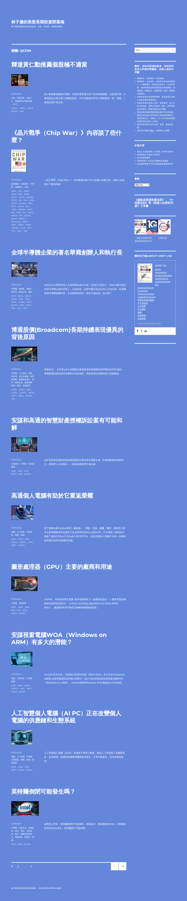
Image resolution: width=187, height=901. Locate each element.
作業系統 (21, 678)
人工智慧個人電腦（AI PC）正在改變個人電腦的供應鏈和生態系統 (66, 717)
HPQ (31, 200)
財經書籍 (15, 184)
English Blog (161, 278)
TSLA (22, 228)
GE (20, 200)
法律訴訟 (15, 464)
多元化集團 (23, 376)
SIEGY (25, 222)
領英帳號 (142, 318)
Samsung (15, 222)
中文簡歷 (142, 306)
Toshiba (15, 228)
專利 (23, 831)
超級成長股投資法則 (149, 200)
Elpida (30, 197)
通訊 (30, 292)
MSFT (29, 209)
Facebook (142, 291)
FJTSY (14, 200)
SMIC (13, 225)
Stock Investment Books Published (163, 272)
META (31, 392)
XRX (25, 231)
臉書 (140, 312)
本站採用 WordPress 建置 (50, 888)
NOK (20, 844)
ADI (20, 191)
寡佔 (17, 831)
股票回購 (28, 382)
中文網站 (142, 309)
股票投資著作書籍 (146, 300)
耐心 (17, 834)
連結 (152, 130)
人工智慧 (22, 373)
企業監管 (24, 184)
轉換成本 (19, 837)
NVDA (30, 108)
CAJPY (22, 197)
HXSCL (14, 108)
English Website (146, 288)
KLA (27, 206)
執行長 (14, 292)
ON (20, 215)
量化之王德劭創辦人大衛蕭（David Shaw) (155, 151)
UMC (19, 231)
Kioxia (21, 206)
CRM (28, 389)
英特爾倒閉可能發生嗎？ (43, 791)
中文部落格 (143, 303)
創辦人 (29, 289)
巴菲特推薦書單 (143, 157)
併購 (30, 373)
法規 (13, 98)
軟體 (13, 385)
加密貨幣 (22, 603)
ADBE (14, 389)
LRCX (13, 209)
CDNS (14, 299)
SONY (21, 225)
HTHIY (14, 203)
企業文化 (22, 828)
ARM (20, 194)
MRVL (22, 108)
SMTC (28, 305)
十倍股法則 (162, 238)
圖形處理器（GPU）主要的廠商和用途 (61, 566)
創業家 (22, 289)
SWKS (28, 225)
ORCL (21, 396)
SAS (13, 399)
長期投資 (26, 385)
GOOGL (23, 392)
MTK (19, 212)
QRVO (14, 218)
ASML (27, 194)
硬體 (17, 535)
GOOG (14, 392)
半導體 (14, 289)
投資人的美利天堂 (154, 204)
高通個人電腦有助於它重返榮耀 (52, 495)
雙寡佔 (27, 837)
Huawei (23, 203)
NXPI (28, 302)
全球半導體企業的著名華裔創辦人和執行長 (66, 252)
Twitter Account (146, 294)
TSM (21, 111)
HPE (21, 299)
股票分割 (19, 382)
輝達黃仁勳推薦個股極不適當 (49, 64)
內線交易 (21, 98)
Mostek (21, 209)
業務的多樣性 (24, 379)
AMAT (26, 191)
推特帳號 (142, 315)
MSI (13, 212)
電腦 (13, 532)
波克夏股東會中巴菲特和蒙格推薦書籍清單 (155, 164)
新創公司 (22, 292)
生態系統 (15, 760)
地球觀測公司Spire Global (148, 154)
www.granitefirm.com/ (149, 323)
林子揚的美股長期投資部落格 (37, 21)
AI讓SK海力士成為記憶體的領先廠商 (152, 161)
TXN (13, 231)
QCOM (14, 111)
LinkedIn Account (147, 297)
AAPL (13, 191)
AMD (13, 194)
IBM (30, 203)
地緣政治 (19, 187)
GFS (25, 200)
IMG (19, 610)
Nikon (31, 212)
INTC (13, 206)
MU (24, 212)
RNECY (22, 218)
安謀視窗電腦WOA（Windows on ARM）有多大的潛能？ (59, 638)
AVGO (14, 197)
